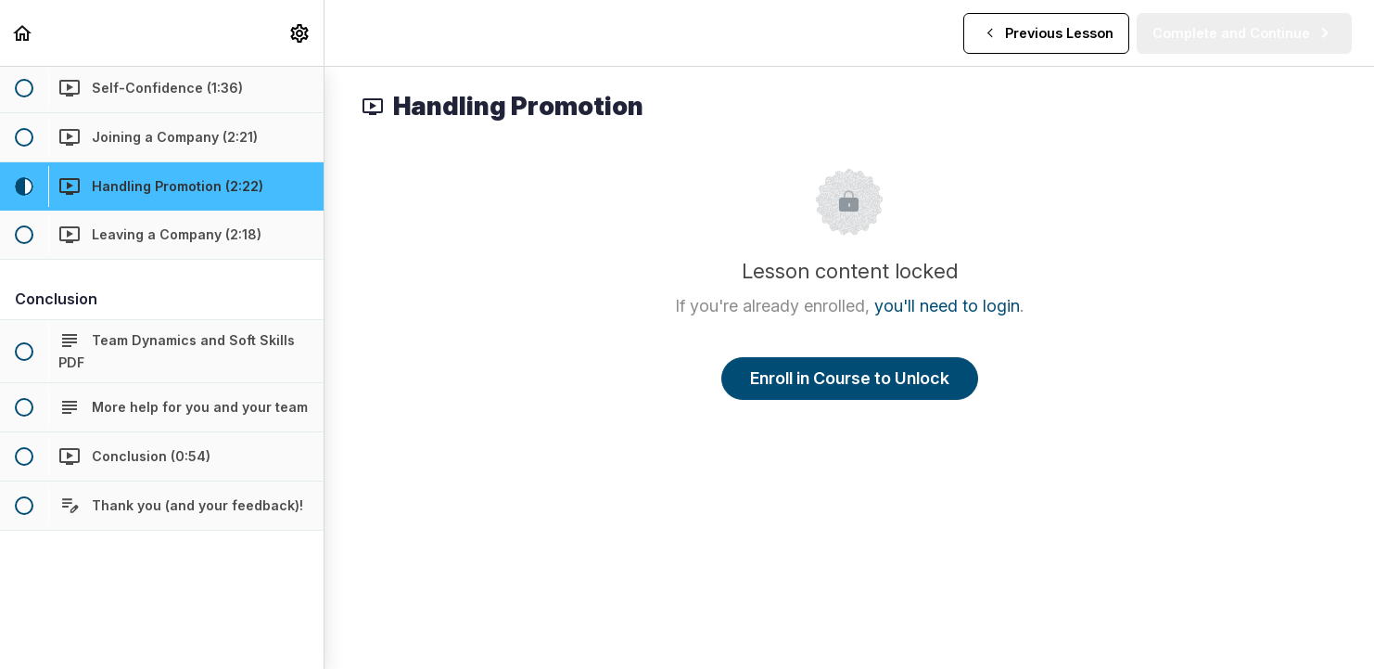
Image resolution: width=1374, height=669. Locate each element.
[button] (23, 33)
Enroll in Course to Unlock (849, 378)
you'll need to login (947, 305)
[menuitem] (300, 33)
